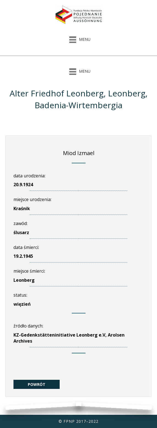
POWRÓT (36, 384)
